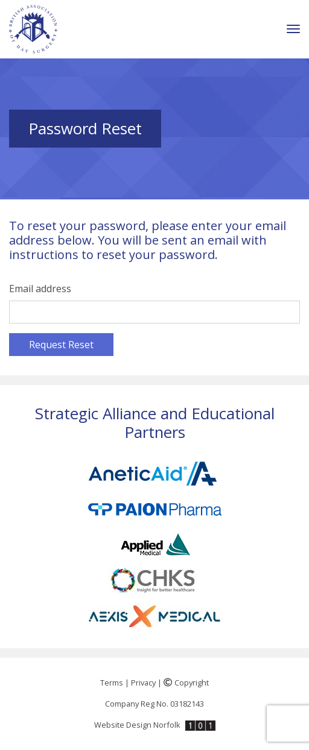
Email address (40, 288)
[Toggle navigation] (293, 29)
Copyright (186, 682)
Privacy (143, 682)
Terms (111, 682)
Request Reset (61, 344)
